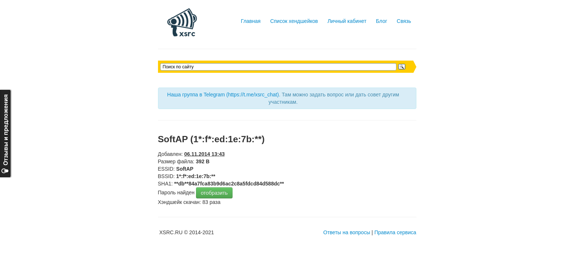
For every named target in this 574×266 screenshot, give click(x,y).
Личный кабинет (346, 21)
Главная (251, 21)
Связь (404, 21)
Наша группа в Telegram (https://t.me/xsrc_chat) (223, 95)
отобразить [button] (214, 193)
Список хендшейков (294, 21)
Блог (381, 21)
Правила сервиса (395, 232)
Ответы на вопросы (346, 232)
